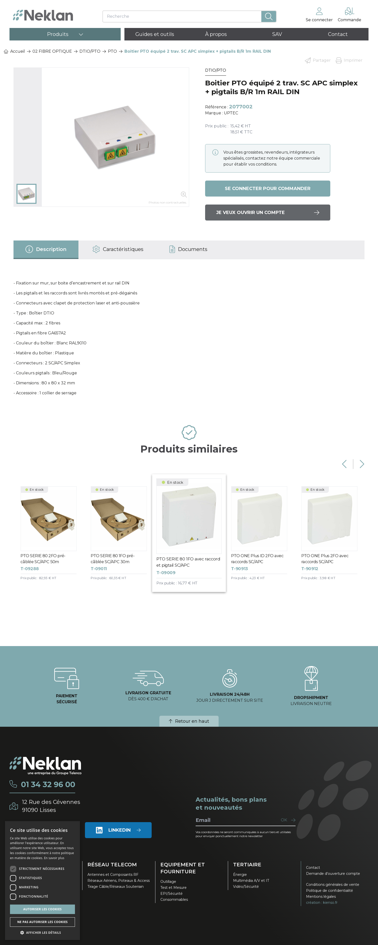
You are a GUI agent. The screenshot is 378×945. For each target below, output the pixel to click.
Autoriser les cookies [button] (42, 909)
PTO (112, 51)
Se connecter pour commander (268, 188)
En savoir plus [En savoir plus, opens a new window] (54, 858)
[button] (42, 932)
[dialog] (42, 880)
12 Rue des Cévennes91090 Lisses (51, 806)
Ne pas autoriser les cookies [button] (42, 922)
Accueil (14, 51)
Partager (318, 60)
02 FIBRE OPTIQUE (52, 51)
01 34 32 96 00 (48, 785)
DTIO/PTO (89, 51)
